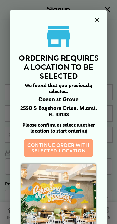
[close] (97, 19)
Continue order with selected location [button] (58, 148)
